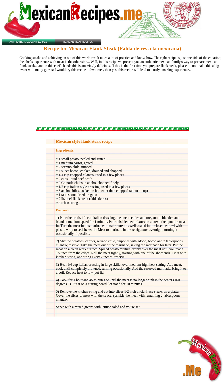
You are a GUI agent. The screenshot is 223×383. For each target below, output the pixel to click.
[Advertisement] (112, 101)
